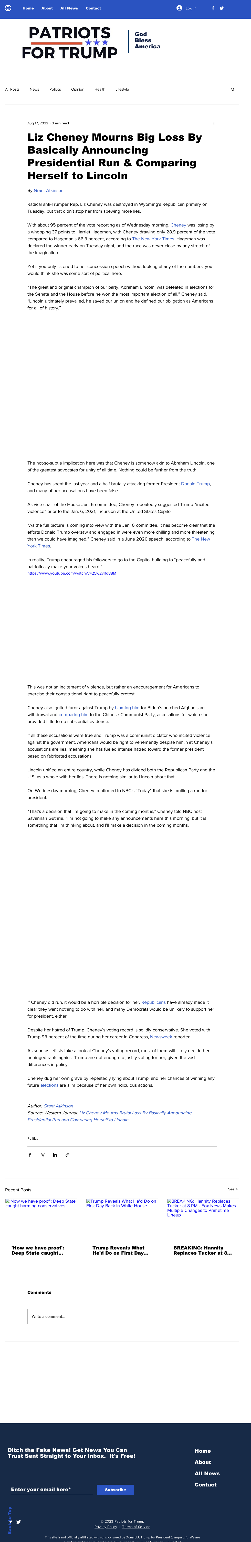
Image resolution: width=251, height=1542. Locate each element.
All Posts (12, 89)
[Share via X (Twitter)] (42, 1154)
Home (203, 1451)
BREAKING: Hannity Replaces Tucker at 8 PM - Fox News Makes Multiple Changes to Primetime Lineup (200, 1250)
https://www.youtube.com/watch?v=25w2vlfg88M (71, 573)
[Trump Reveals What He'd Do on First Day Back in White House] (122, 1219)
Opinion (77, 89)
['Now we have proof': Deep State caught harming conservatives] (41, 1219)
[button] (232, 89)
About (203, 1462)
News (34, 89)
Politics (55, 89)
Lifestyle (122, 89)
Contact (206, 1484)
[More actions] (214, 123)
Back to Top (9, 1521)
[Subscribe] (115, 1490)
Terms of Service (136, 1527)
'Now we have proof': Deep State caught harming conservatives (40, 1250)
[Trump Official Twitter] (222, 8)
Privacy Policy (106, 1527)
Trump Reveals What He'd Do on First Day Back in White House (118, 1250)
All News (207, 1473)
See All (233, 1189)
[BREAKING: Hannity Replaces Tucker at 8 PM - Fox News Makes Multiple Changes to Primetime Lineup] (203, 1219)
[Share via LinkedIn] (55, 1154)
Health (100, 89)
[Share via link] (67, 1154)
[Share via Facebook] (29, 1154)
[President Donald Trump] (213, 8)
